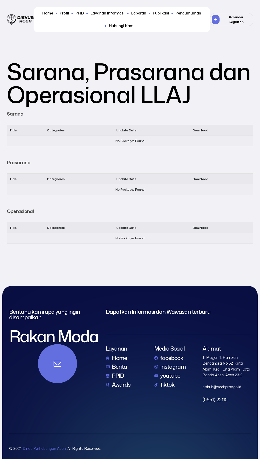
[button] (231, 19)
